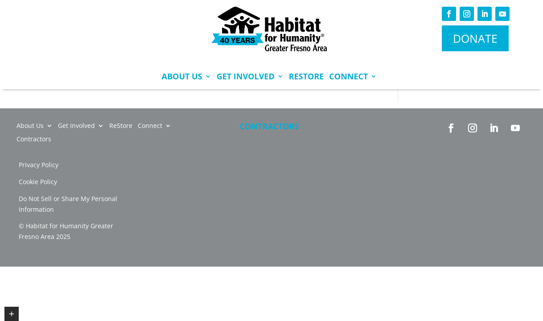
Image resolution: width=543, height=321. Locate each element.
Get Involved (246, 76)
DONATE (475, 38)
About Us (182, 76)
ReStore (306, 76)
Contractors (269, 126)
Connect (348, 76)
